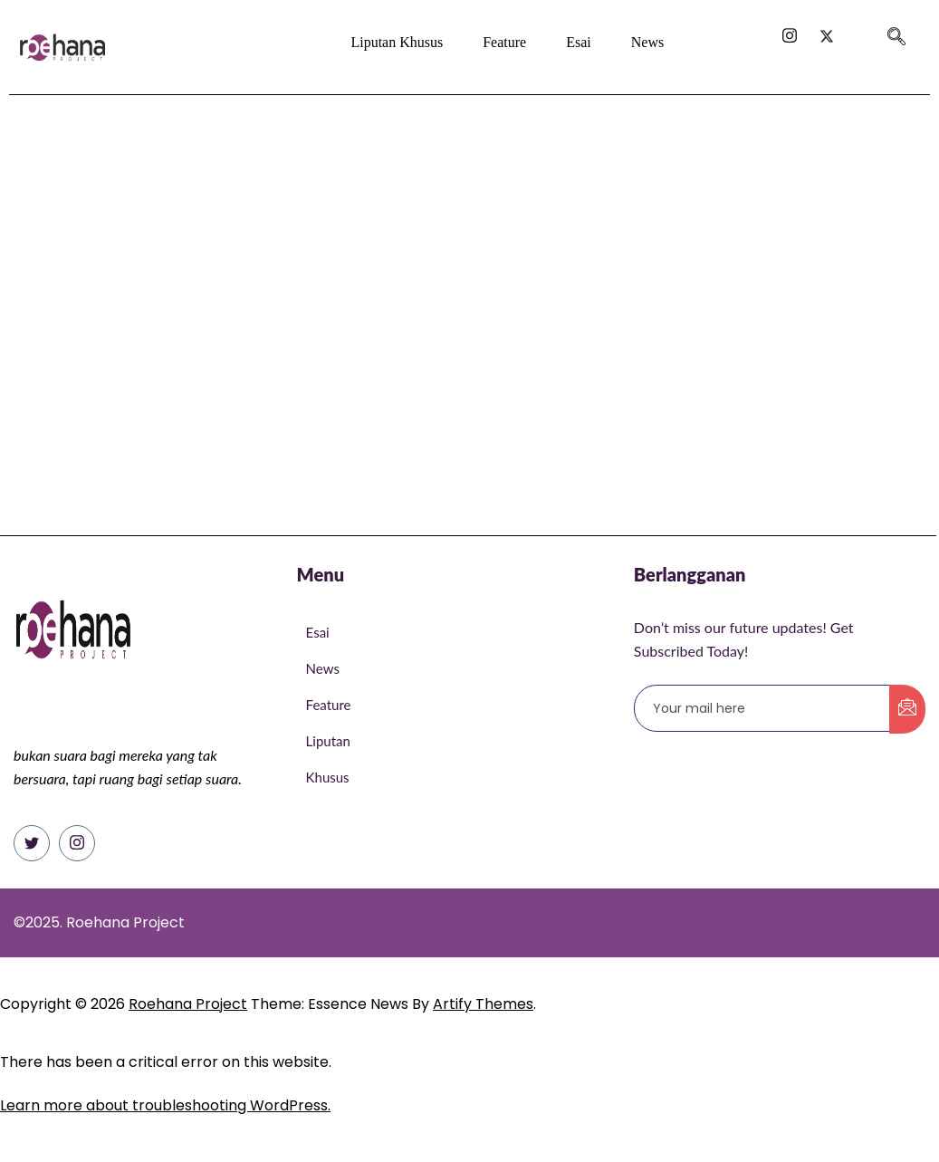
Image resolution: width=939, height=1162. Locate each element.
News (647, 42)
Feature (504, 42)
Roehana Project (188, 1004)
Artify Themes (483, 1004)
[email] (762, 708)
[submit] (907, 709)
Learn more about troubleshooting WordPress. (165, 1105)
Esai (578, 42)
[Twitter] (32, 843)
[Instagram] (77, 843)
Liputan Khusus (396, 42)
